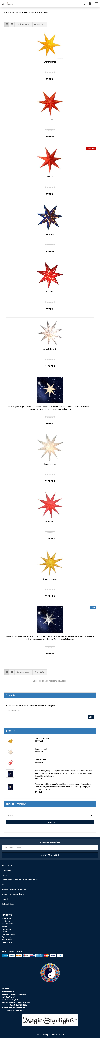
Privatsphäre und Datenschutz (14, 889)
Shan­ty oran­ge (50, 62)
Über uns (5, 932)
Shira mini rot (50, 521)
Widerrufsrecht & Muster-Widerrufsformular (20, 880)
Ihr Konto (6, 921)
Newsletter (6, 929)
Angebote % (7, 940)
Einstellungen (7, 924)
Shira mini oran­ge (50, 579)
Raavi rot (50, 292)
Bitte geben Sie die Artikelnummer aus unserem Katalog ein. (30, 706)
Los (90, 717)
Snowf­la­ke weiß (49, 349)
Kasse (4, 926)
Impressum (6, 870)
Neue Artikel (7, 942)
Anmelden (50, 822)
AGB (4, 885)
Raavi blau (50, 234)
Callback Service (8, 904)
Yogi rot (50, 119)
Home (4, 875)
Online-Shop (41, 1034)
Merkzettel (6, 918)
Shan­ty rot (50, 177)
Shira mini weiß (50, 464)
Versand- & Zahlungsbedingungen (16, 894)
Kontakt (5, 899)
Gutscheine (6, 937)
